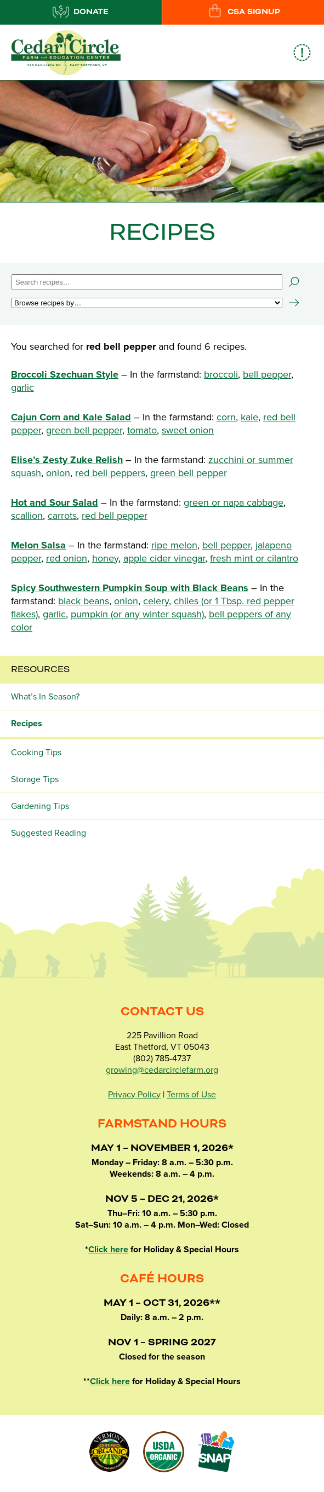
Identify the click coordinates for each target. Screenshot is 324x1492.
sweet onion (188, 430)
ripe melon (174, 545)
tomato (142, 430)
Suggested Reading (48, 833)
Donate (81, 11)
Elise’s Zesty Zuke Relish (67, 460)
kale (249, 417)
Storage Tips (35, 779)
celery (156, 601)
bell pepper (267, 374)
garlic (22, 387)
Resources (40, 669)
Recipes (26, 723)
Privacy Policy (134, 1094)
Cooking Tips (36, 752)
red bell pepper (114, 516)
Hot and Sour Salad (54, 502)
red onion (66, 558)
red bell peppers (110, 473)
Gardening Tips (40, 806)
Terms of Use (191, 1094)
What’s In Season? (45, 696)
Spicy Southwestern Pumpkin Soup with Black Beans (129, 588)
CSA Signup (243, 11)
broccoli (221, 374)
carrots (62, 516)
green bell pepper (84, 430)
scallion (27, 516)
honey (105, 558)
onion (58, 473)
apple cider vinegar (164, 558)
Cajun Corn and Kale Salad (71, 417)
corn (226, 417)
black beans (83, 601)
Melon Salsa (38, 545)
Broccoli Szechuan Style (64, 374)
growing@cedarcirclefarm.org (162, 1070)
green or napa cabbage (233, 502)
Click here (108, 1249)
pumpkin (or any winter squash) (137, 614)
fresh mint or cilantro (254, 558)
